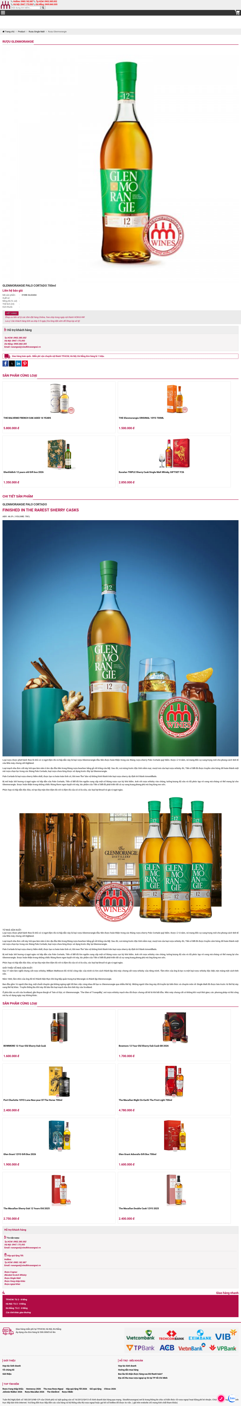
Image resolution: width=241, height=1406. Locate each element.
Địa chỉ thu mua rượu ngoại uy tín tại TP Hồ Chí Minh (142, 1378)
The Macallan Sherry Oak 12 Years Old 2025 (26, 1208)
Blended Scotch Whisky (15, 1275)
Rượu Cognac (10, 1272)
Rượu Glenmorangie (18, 41)
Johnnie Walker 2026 (12, 1392)
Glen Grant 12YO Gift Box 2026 (19, 1154)
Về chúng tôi (8, 1370)
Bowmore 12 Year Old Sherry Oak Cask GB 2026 (144, 1045)
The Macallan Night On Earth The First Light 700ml (145, 1100)
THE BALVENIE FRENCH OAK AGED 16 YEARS (27, 418)
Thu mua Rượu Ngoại (53, 1389)
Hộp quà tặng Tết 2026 (76, 1389)
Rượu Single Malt (37, 31)
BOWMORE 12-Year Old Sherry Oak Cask (24, 1045)
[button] (5, 364)
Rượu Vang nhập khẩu (14, 1281)
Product (21, 31)
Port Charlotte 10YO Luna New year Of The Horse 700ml (32, 1100)
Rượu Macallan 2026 (34, 1392)
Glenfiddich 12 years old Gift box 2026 (23, 472)
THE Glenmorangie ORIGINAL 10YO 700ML (141, 418)
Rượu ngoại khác (12, 1284)
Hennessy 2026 (33, 1389)
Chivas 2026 (110, 1389)
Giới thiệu (6, 1374)
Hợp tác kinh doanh (11, 1366)
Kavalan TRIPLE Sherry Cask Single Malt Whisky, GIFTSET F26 (151, 472)
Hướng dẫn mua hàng (128, 1370)
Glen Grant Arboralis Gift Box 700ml (137, 1154)
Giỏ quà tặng (95, 1389)
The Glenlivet (53, 1392)
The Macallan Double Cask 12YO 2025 (139, 1208)
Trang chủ (8, 31)
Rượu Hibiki (67, 1392)
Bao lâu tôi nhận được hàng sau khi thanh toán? (140, 1374)
